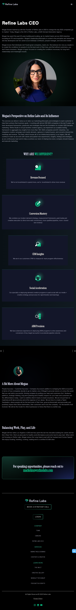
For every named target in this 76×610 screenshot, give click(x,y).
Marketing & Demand (38, 552)
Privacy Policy (38, 598)
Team (38, 530)
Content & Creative (38, 557)
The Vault (38, 567)
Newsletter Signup (38, 578)
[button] (71, 4)
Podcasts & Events (38, 583)
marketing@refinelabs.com (38, 470)
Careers (38, 536)
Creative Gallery (38, 573)
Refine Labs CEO (38, 541)
